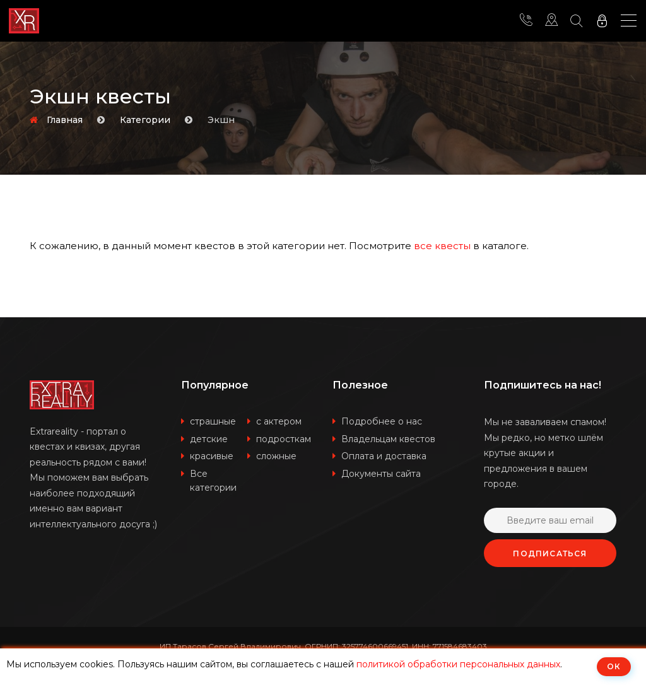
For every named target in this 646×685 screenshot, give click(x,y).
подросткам (283, 439)
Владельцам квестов (388, 439)
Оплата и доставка (383, 456)
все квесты (442, 246)
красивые (211, 456)
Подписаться (550, 553)
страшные (213, 421)
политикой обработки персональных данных (458, 664)
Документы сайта (381, 473)
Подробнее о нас (381, 421)
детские (209, 439)
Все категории (213, 481)
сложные (276, 456)
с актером (279, 421)
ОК (614, 666)
